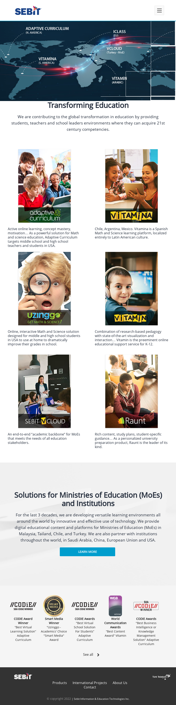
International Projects (90, 682)
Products (59, 682)
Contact (90, 687)
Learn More (87, 552)
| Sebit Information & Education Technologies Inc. (100, 699)
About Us (120, 682)
